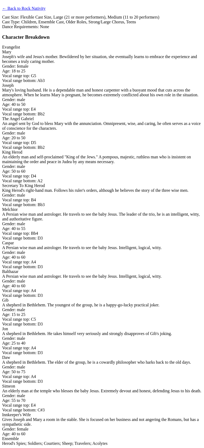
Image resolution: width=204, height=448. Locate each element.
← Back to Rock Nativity (24, 8)
